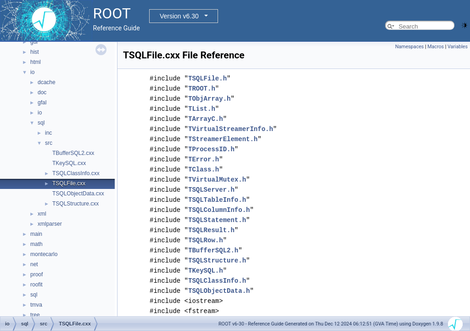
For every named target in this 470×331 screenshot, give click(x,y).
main (36, 234)
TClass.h (203, 169)
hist (34, 52)
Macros (435, 47)
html (35, 62)
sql (41, 123)
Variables (458, 47)
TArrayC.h (205, 118)
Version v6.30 (179, 16)
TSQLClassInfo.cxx (76, 173)
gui (34, 42)
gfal (42, 102)
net (34, 264)
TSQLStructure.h (217, 260)
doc (42, 92)
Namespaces (409, 47)
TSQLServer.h (211, 189)
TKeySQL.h (205, 270)
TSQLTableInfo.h (217, 199)
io (32, 72)
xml (42, 214)
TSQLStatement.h (217, 220)
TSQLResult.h (211, 230)
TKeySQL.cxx (69, 163)
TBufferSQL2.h (213, 250)
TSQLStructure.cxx (75, 203)
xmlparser (50, 224)
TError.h (203, 159)
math (36, 244)
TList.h (201, 108)
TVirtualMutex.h (217, 179)
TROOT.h (201, 88)
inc (48, 133)
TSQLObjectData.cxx (78, 193)
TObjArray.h (209, 98)
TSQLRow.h (205, 240)
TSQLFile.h (207, 78)
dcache (47, 82)
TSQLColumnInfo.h (219, 209)
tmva (36, 305)
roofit (36, 284)
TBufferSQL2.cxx (73, 153)
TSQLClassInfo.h (217, 280)
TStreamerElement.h (222, 139)
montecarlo (43, 254)
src (48, 143)
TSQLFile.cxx (68, 183)
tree (35, 315)
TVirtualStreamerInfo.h (230, 129)
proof (36, 274)
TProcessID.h (211, 149)
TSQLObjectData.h (219, 290)
